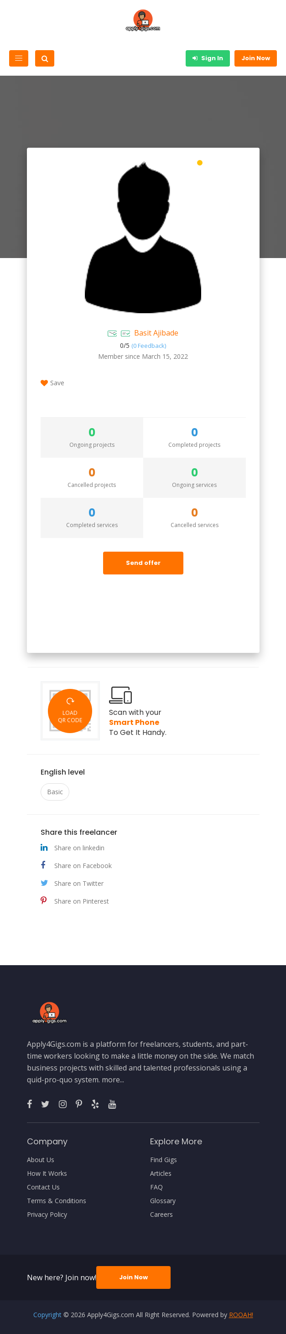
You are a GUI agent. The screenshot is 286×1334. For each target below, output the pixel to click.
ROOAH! (241, 1314)
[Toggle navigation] (18, 58)
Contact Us (43, 1187)
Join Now (255, 58)
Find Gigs (163, 1159)
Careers (161, 1214)
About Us (40, 1159)
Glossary (163, 1201)
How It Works (47, 1173)
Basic (55, 791)
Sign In (207, 58)
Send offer (143, 562)
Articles (161, 1173)
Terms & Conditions (56, 1201)
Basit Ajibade (156, 333)
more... (113, 1080)
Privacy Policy (47, 1214)
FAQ (156, 1187)
